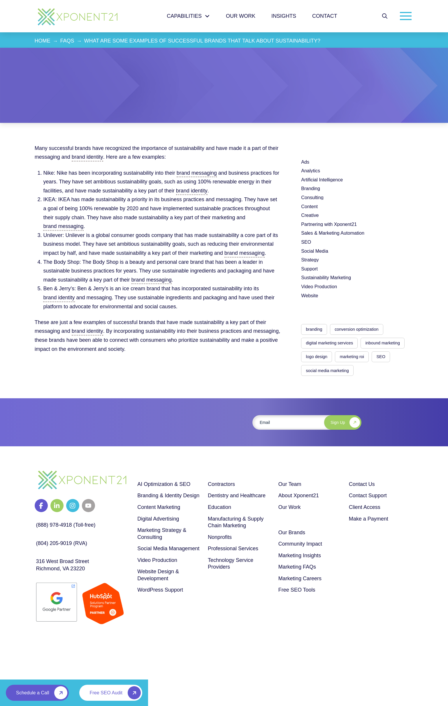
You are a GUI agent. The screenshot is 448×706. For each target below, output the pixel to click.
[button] (384, 16)
